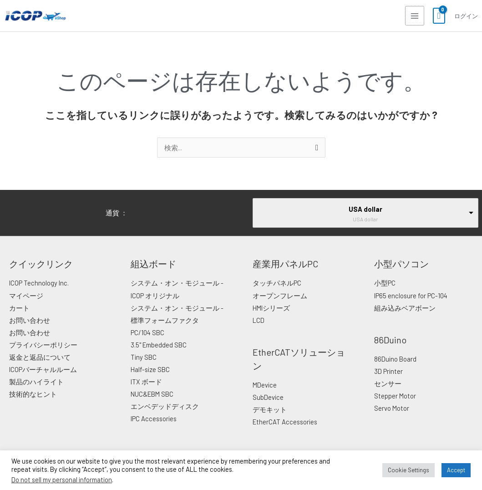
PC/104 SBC (147, 332)
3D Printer (388, 371)
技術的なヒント (33, 394)
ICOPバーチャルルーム (43, 369)
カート (19, 308)
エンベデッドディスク (165, 406)
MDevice (265, 385)
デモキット (270, 409)
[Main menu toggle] (414, 15)
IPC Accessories (154, 418)
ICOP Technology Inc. (39, 283)
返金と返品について (40, 357)
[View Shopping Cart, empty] (438, 16)
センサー (387, 383)
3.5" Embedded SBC (159, 345)
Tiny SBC (144, 357)
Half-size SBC (150, 369)
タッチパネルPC (277, 283)
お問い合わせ (29, 320)
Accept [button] (456, 470)
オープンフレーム (280, 295)
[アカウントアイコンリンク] (465, 16)
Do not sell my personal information (61, 479)
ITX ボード (146, 382)
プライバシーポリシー (43, 345)
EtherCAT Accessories (285, 422)
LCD (258, 320)
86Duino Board (395, 359)
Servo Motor (391, 408)
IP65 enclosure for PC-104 (410, 295)
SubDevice (268, 397)
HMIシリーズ (271, 308)
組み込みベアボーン (405, 308)
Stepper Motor (395, 396)
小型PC (385, 283)
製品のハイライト (36, 382)
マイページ (26, 295)
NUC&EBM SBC (152, 394)
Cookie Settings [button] (408, 470)
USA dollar (365, 209)
